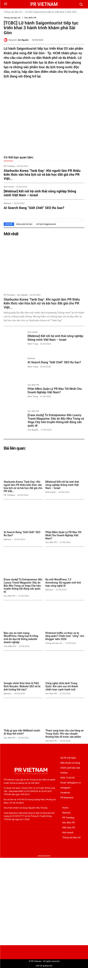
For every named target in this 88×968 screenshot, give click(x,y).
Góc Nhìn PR (33, 385)
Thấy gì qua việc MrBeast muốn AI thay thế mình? (22, 732)
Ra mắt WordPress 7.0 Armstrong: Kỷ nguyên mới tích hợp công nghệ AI (63, 582)
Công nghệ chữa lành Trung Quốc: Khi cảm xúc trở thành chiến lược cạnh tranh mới (61, 686)
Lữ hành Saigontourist (46, 224)
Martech (7, 203)
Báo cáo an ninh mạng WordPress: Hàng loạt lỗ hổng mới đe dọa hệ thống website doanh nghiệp (21, 638)
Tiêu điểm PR (30, 18)
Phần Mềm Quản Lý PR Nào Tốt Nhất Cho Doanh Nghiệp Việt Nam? (55, 390)
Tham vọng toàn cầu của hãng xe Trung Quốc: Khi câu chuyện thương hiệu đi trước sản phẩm (64, 733)
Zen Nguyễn (23, 40)
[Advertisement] (44, 901)
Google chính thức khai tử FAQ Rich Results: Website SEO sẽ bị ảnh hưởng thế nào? (22, 686)
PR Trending (9, 166)
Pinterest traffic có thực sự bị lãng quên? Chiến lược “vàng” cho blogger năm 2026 (64, 636)
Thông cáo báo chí (13, 12)
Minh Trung (33, 344)
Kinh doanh (9, 187)
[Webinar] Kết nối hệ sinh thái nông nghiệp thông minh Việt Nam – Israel (40, 193)
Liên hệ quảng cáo (44, 966)
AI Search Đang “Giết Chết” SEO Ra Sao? (34, 208)
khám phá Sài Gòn (24, 224)
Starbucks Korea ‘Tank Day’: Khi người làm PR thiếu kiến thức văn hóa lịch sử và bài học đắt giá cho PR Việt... (42, 174)
